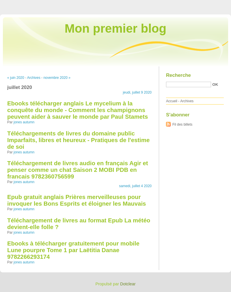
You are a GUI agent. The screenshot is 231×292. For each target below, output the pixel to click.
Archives (33, 78)
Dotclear (128, 284)
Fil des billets (182, 124)
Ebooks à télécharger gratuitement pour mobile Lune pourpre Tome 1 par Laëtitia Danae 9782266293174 (73, 250)
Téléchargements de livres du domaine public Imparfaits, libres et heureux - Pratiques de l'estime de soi (78, 140)
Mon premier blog (115, 28)
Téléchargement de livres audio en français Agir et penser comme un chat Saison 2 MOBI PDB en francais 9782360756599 (77, 170)
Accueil (171, 101)
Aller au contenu (160, 4)
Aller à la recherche (214, 4)
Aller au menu (185, 4)
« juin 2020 (15, 78)
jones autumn (24, 122)
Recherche (178, 75)
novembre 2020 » (56, 78)
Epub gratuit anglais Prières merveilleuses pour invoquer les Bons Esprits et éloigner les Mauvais (76, 200)
